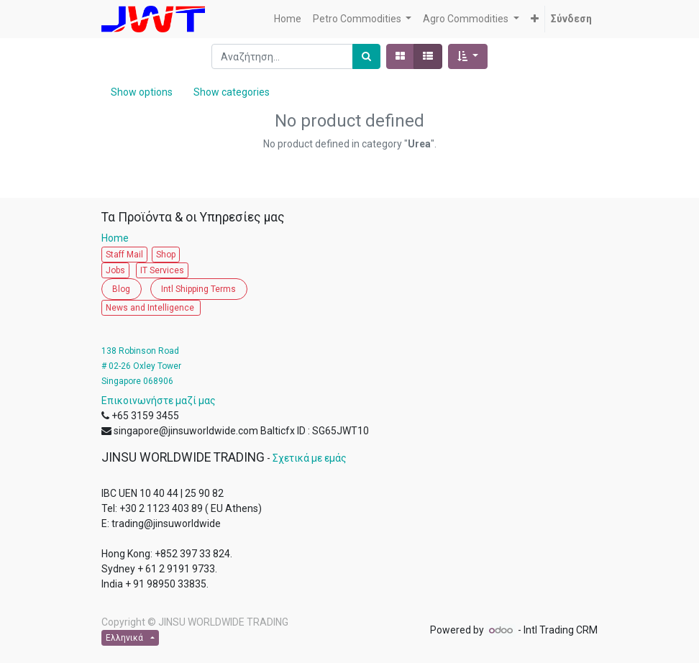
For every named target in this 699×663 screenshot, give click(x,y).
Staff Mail (124, 255)
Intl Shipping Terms (198, 289)
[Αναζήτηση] (366, 56)
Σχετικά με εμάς (310, 458)
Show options (142, 92)
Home (118, 238)
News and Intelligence (151, 308)
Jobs (115, 270)
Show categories (231, 92)
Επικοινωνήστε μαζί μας (158, 400)
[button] (534, 19)
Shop (165, 255)
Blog (121, 289)
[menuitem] (287, 19)
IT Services (162, 270)
